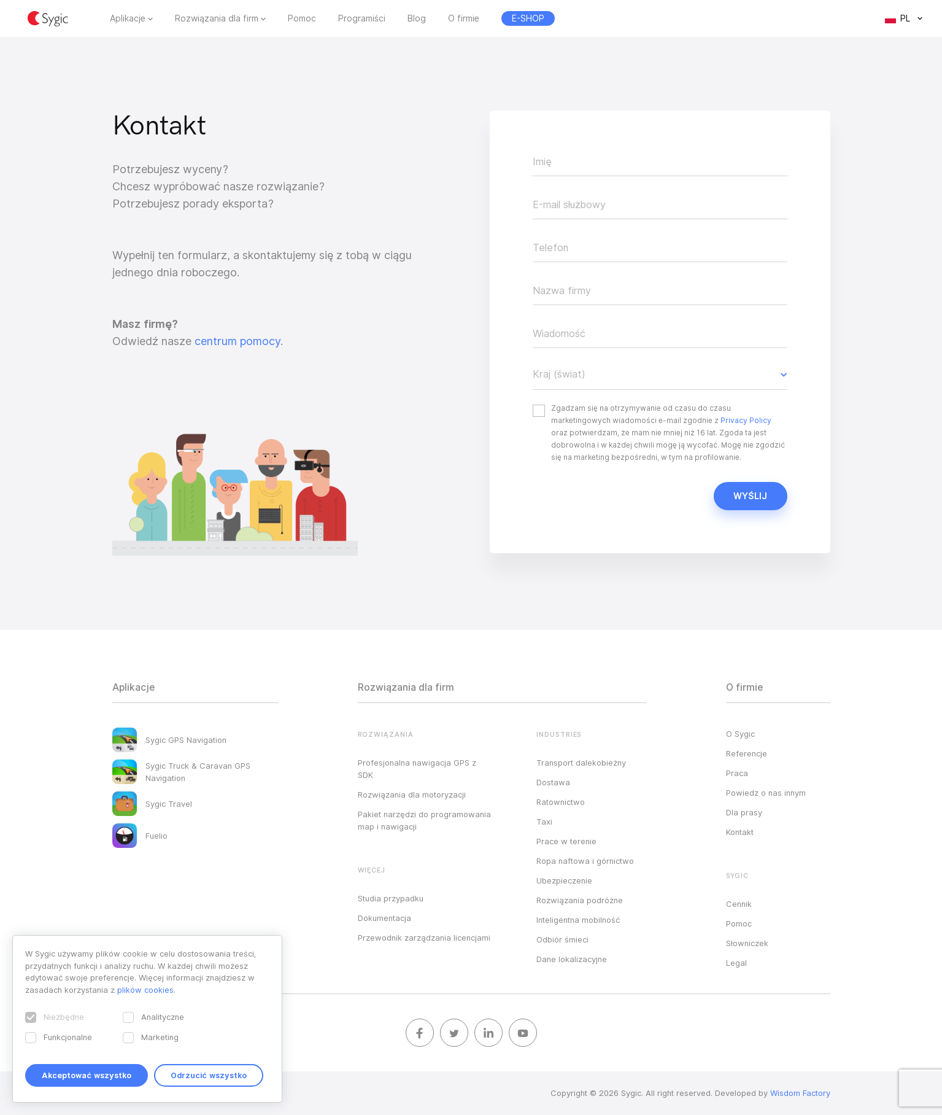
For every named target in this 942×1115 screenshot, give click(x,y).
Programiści (361, 18)
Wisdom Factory (800, 1093)
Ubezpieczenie (564, 880)
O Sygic (740, 734)
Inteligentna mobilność (578, 920)
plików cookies (145, 990)
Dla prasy (744, 812)
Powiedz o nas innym (766, 793)
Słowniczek (747, 943)
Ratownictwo (560, 802)
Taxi (544, 821)
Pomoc (302, 18)
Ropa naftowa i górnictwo (585, 861)
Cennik (739, 904)
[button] (660, 374)
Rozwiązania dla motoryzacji (412, 794)
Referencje (746, 753)
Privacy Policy (745, 420)
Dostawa (553, 782)
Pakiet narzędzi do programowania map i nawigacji (424, 820)
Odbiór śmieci (562, 939)
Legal (736, 963)
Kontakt (740, 832)
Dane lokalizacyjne (571, 959)
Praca (737, 773)
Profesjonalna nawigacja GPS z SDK (417, 769)
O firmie (463, 18)
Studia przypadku (390, 898)
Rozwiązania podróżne (579, 900)
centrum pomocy (237, 341)
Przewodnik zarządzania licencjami (424, 937)
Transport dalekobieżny (581, 762)
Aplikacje (127, 18)
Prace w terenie (566, 841)
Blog (416, 18)
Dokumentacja (384, 918)
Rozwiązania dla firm (216, 18)
